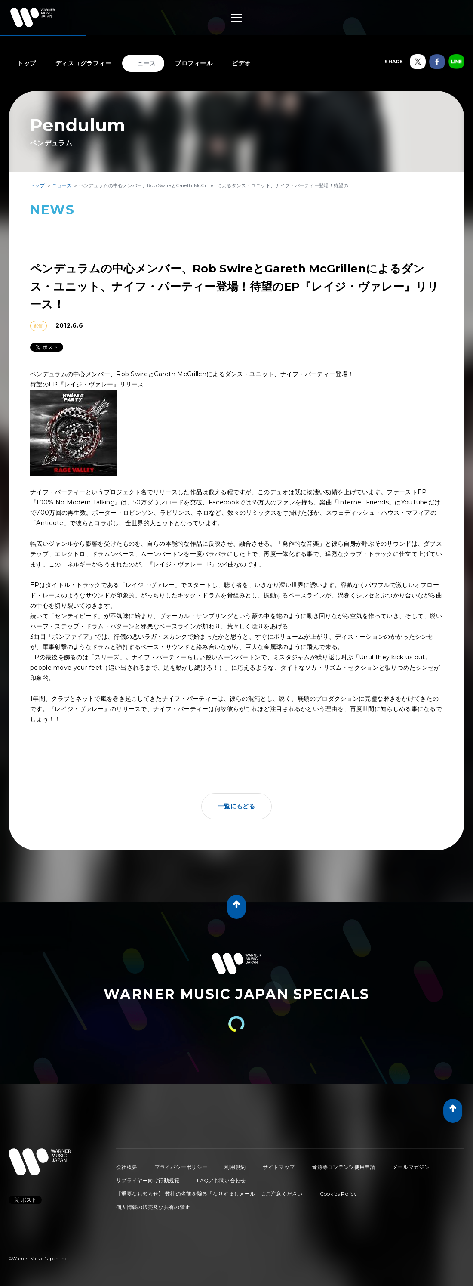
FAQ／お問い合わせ (221, 1180)
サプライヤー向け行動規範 (148, 1180)
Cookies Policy (338, 1193)
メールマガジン (411, 1167)
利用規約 (235, 1167)
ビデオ (241, 63)
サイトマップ (279, 1167)
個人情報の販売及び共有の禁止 (153, 1207)
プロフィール (193, 63)
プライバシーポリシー (180, 1167)
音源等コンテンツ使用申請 (343, 1167)
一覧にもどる (236, 806)
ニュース (143, 63)
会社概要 (126, 1167)
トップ (26, 63)
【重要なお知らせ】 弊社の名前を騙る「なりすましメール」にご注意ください (209, 1193)
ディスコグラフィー (83, 63)
